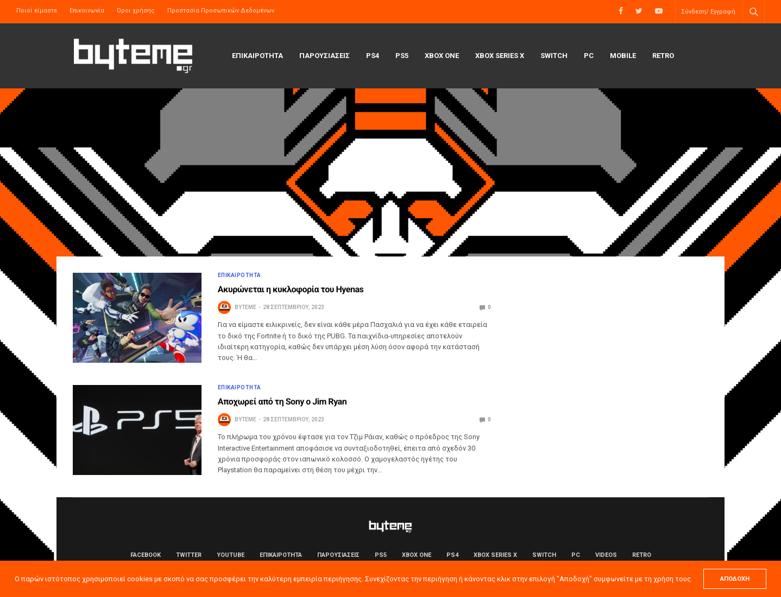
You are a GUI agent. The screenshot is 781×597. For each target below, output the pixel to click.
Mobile (623, 56)
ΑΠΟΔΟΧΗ (734, 578)
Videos (606, 555)
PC (589, 56)
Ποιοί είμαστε (36, 10)
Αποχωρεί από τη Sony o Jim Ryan (282, 401)
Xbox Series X (499, 56)
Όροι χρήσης (136, 10)
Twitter (188, 555)
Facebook (145, 555)
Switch (554, 56)
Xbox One (442, 56)
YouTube (230, 555)
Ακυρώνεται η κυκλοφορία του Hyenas (291, 289)
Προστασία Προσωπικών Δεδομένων (220, 10)
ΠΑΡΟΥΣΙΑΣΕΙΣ (324, 56)
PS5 (401, 56)
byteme (245, 307)
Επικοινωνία (87, 10)
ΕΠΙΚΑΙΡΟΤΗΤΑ (257, 56)
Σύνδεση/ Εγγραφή (708, 11)
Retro (663, 56)
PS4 (372, 56)
